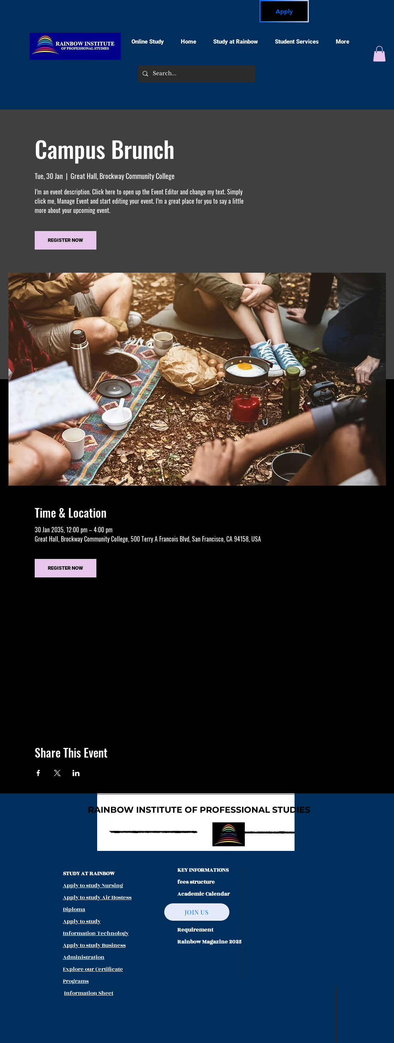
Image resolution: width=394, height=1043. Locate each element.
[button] (379, 54)
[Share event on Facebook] (38, 773)
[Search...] (196, 74)
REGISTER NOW (65, 240)
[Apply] (284, 11)
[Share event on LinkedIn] (76, 773)
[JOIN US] (196, 912)
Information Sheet (88, 993)
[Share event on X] (57, 773)
